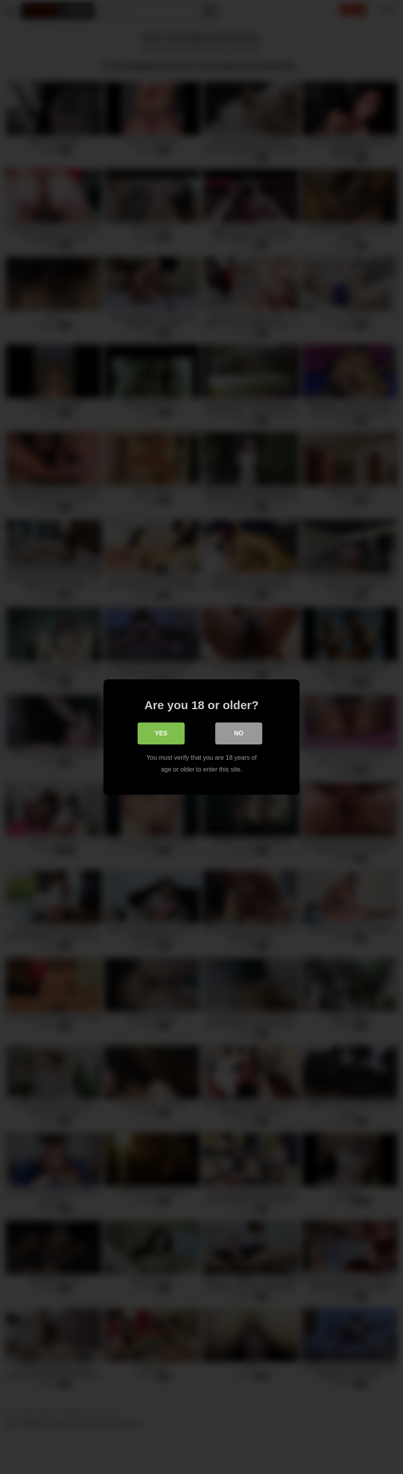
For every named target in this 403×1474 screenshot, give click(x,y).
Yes (161, 733)
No (238, 733)
